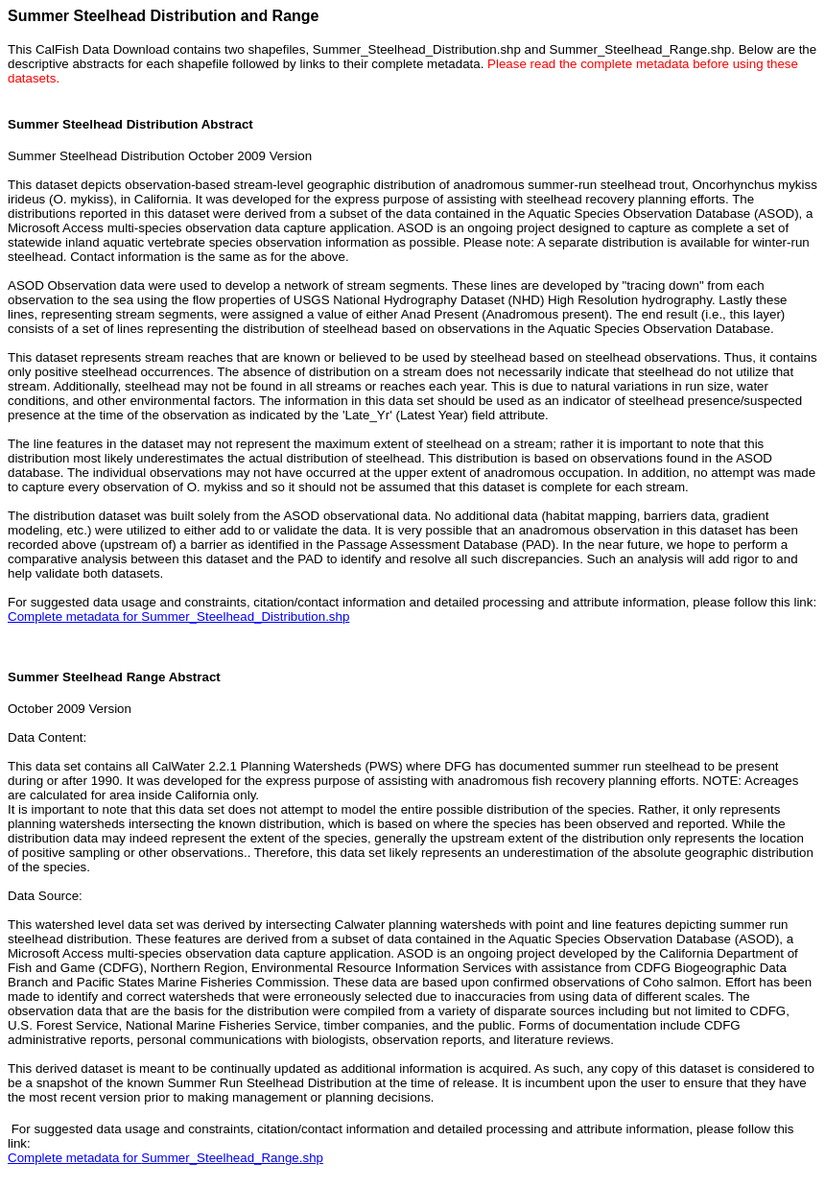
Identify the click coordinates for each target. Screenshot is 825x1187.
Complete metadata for (178, 616)
